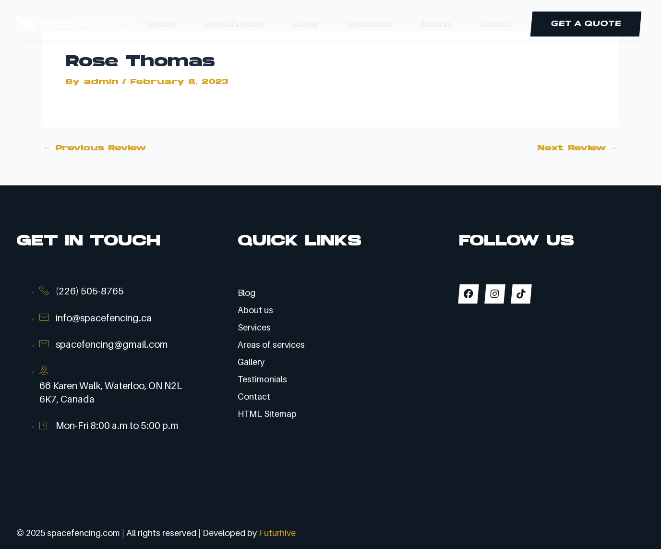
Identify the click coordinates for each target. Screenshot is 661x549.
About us (436, 24)
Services (162, 24)
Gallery (305, 24)
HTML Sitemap (267, 414)
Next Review (577, 148)
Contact (495, 24)
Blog (246, 293)
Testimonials (369, 24)
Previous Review (95, 148)
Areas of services (234, 24)
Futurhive (277, 533)
